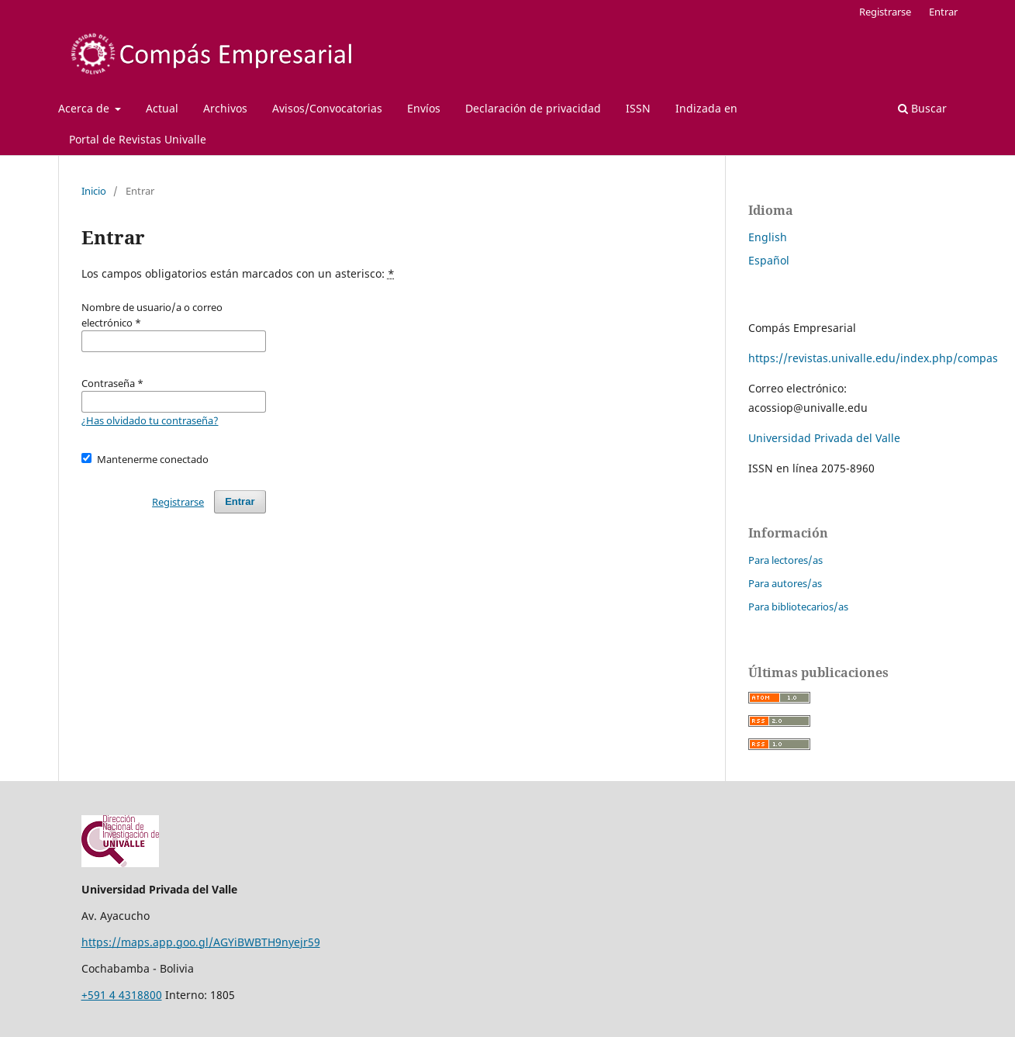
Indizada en (706, 108)
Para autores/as (785, 583)
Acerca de (85, 108)
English (767, 237)
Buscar (922, 108)
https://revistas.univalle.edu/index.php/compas (873, 358)
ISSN (638, 108)
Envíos (423, 108)
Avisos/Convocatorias (327, 108)
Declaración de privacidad (533, 108)
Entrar (943, 12)
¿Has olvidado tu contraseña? (150, 420)
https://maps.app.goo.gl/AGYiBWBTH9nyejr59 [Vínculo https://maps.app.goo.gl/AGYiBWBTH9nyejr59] (200, 942)
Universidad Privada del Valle (824, 437)
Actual (162, 108)
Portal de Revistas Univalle (137, 139)
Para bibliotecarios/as (798, 607)
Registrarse (885, 12)
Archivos (225, 108)
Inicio (93, 191)
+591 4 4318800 (121, 994)
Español (768, 260)
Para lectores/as (785, 560)
